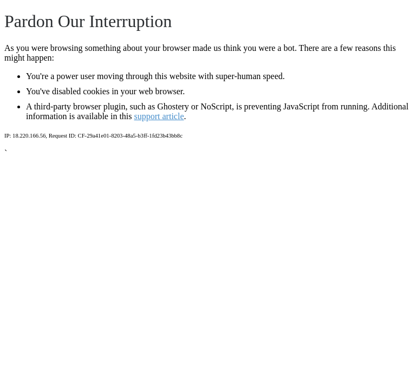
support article (159, 116)
